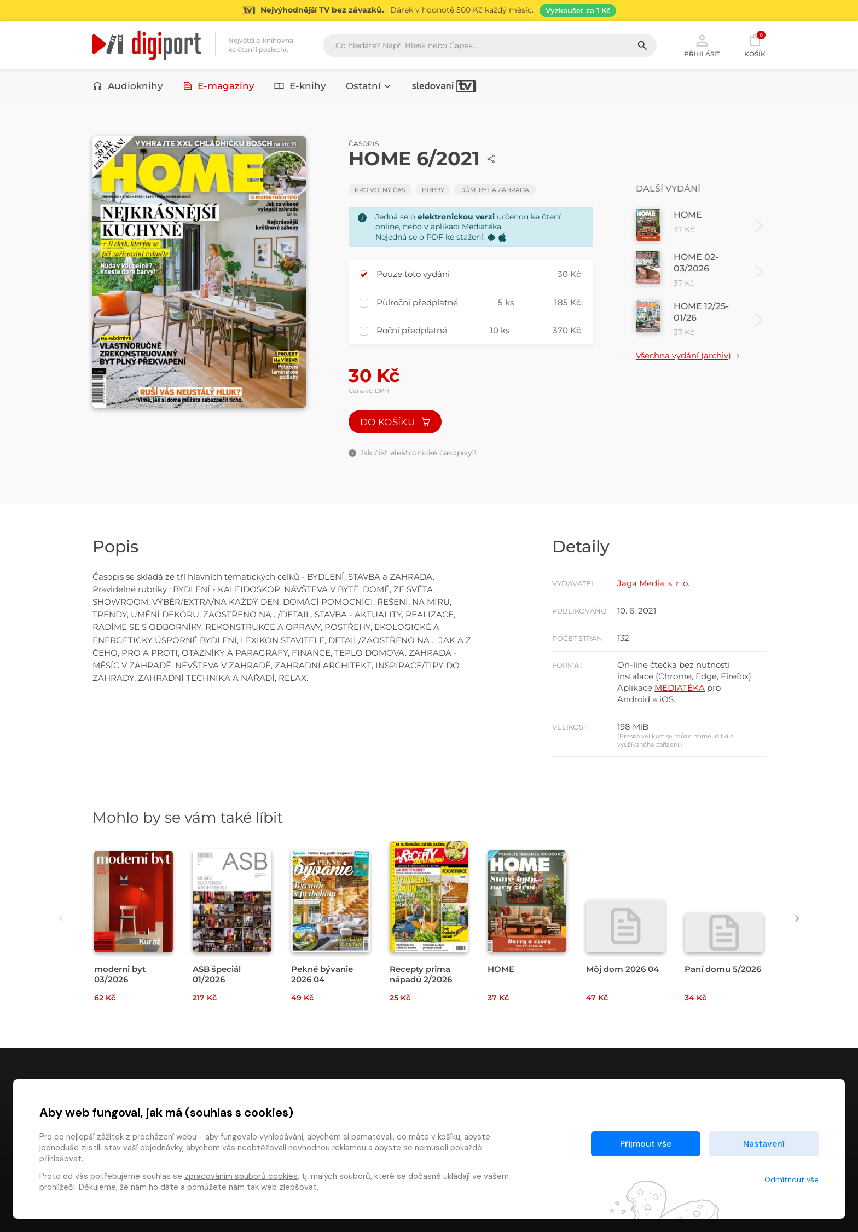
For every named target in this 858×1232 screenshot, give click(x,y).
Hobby (433, 190)
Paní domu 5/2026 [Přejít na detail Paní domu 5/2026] (723, 969)
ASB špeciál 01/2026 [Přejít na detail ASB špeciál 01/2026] (217, 974)
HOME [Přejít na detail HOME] (501, 969)
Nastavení (764, 1143)
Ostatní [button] (369, 85)
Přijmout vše (645, 1143)
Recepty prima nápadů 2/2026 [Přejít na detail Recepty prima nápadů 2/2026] (421, 974)
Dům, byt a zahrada (494, 190)
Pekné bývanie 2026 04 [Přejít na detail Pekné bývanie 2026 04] (322, 974)
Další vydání (668, 188)
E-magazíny (219, 85)
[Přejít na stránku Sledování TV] (429, 10)
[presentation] (61, 918)
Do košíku (395, 422)
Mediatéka (481, 227)
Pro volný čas (380, 190)
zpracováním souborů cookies (241, 1176)
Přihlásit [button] (702, 44)
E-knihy (300, 85)
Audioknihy (127, 85)
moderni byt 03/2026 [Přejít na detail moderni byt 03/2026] (120, 974)
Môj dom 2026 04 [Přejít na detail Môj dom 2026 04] (622, 969)
